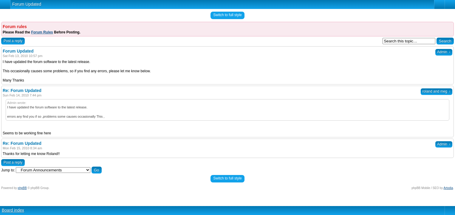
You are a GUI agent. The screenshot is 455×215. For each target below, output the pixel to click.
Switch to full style (227, 15)
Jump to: (8, 170)
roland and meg (436, 91)
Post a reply (13, 41)
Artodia (448, 188)
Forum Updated (26, 4)
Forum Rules (42, 32)
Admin (444, 52)
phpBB (22, 188)
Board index (13, 210)
